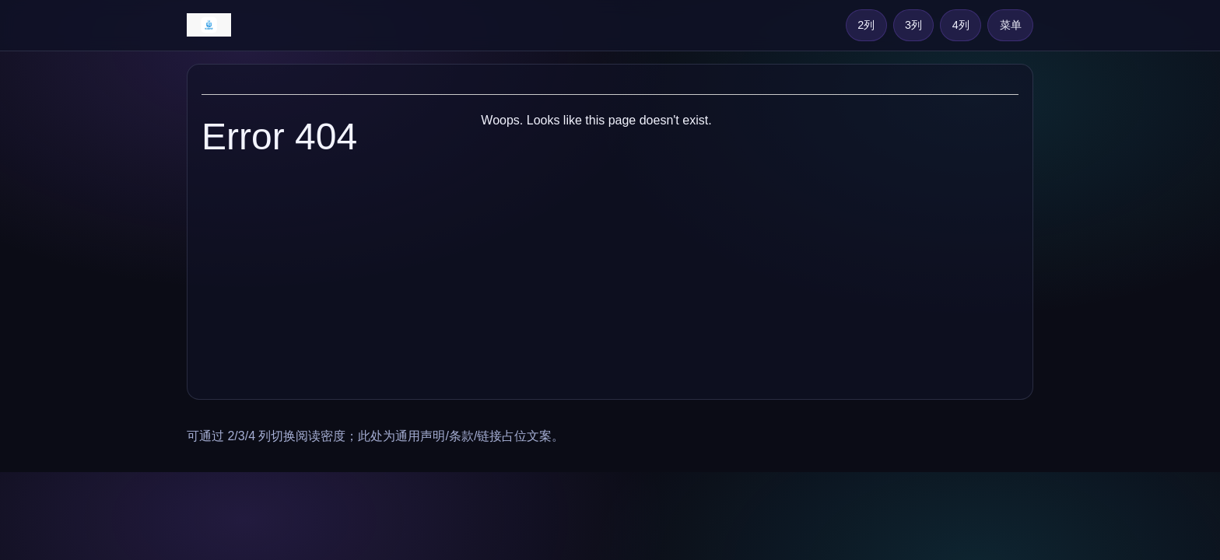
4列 (960, 25)
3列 (913, 25)
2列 (866, 25)
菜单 (1011, 25)
